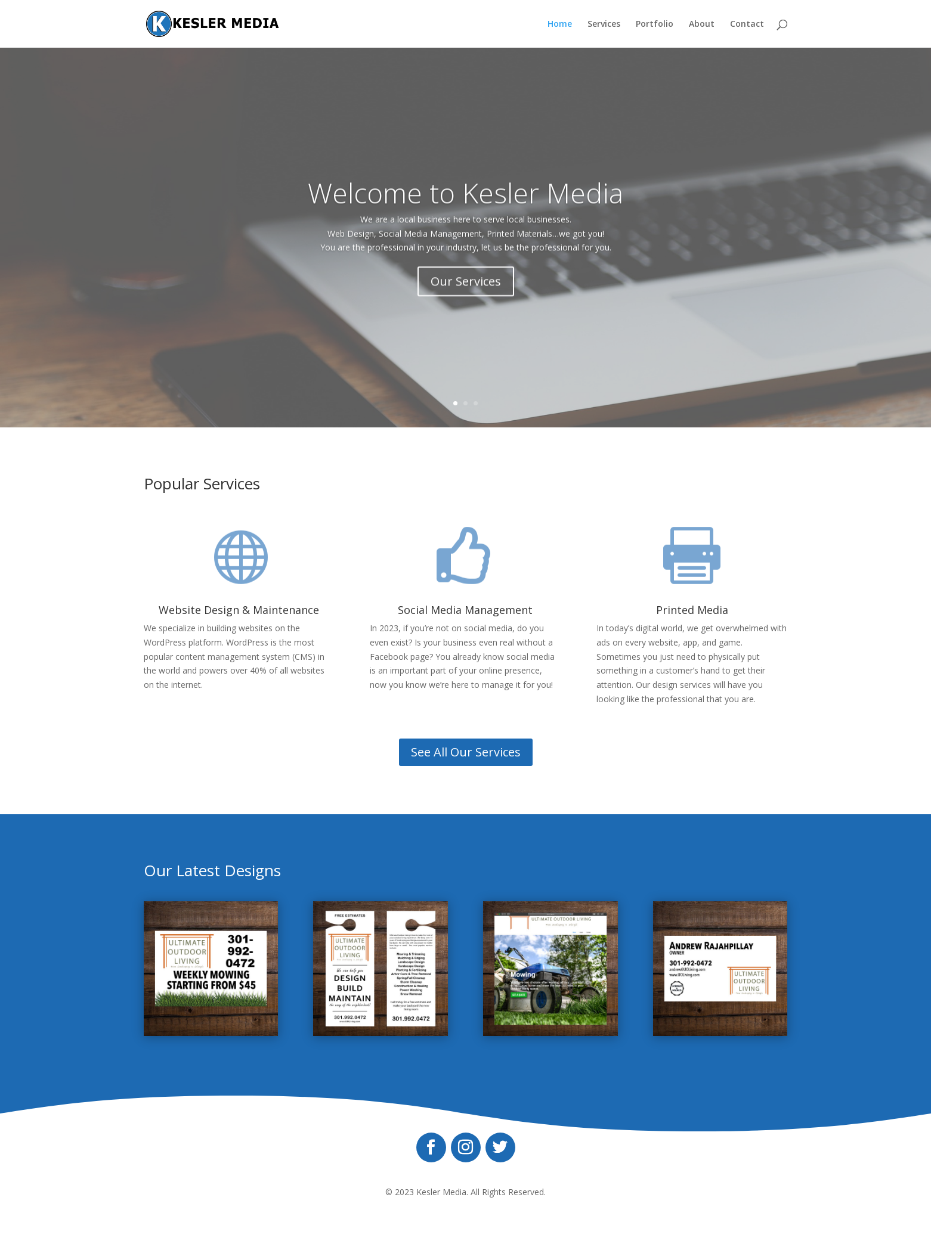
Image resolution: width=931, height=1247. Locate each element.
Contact (747, 24)
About (702, 24)
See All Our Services (466, 752)
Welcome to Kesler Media (465, 205)
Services (603, 24)
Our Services (466, 294)
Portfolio (654, 24)
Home (560, 24)
